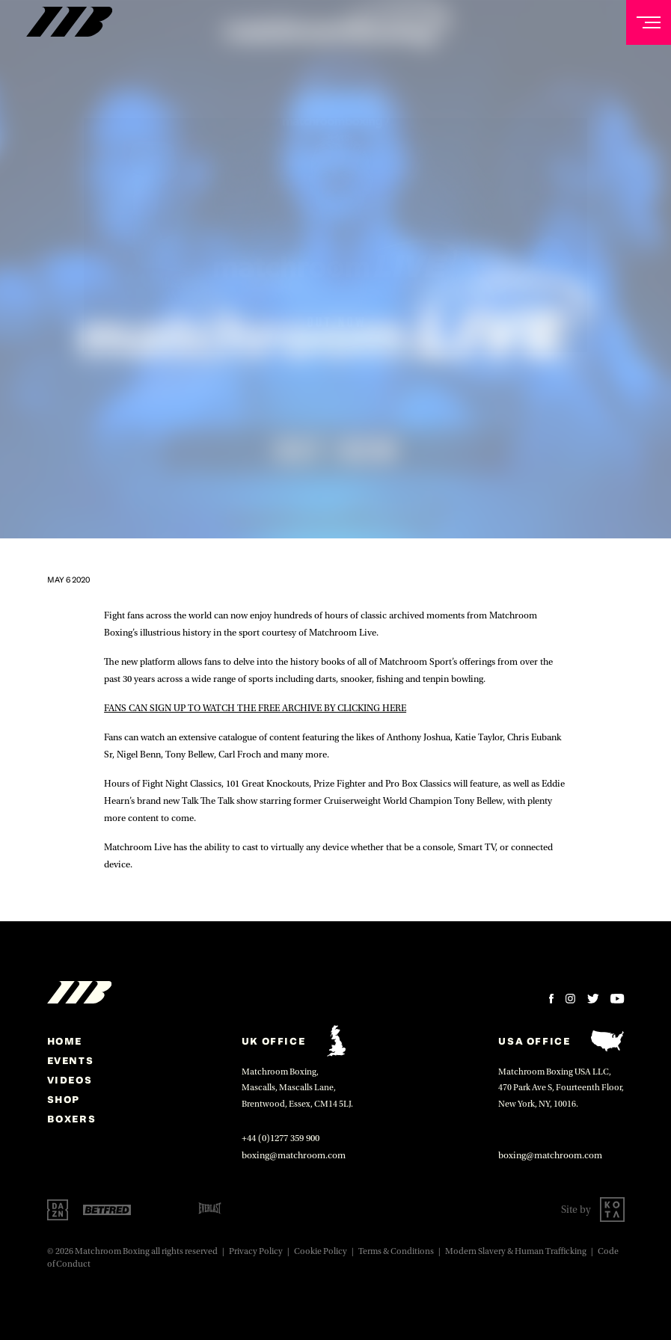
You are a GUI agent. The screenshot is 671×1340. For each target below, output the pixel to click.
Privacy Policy (256, 1251)
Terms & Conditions (396, 1251)
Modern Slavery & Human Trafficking (515, 1251)
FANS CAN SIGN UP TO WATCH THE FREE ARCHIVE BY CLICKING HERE (255, 708)
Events (70, 1060)
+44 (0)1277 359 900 (280, 1138)
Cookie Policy (320, 1251)
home (64, 1041)
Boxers (71, 1119)
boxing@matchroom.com (294, 1155)
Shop (63, 1099)
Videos (70, 1080)
